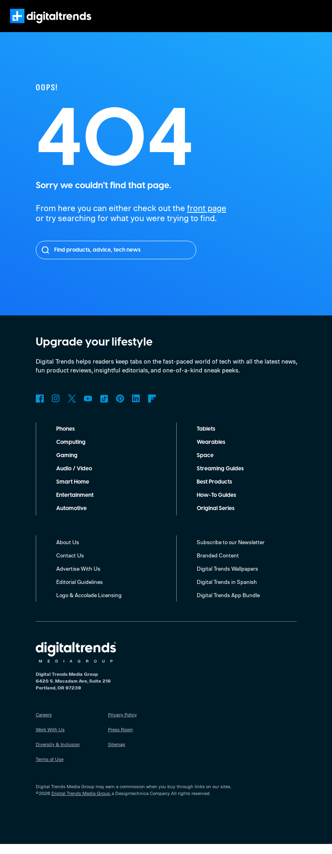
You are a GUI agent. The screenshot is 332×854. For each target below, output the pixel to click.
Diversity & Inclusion (57, 754)
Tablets (206, 439)
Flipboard (152, 409)
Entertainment (75, 505)
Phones (66, 439)
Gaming (66, 465)
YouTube (88, 409)
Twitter (72, 409)
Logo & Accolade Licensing (90, 605)
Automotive (71, 518)
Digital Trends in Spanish (228, 591)
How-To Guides (217, 505)
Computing (71, 452)
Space (205, 465)
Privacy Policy (123, 724)
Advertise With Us (78, 578)
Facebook (40, 409)
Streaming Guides (221, 479)
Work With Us (50, 739)
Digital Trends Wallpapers (229, 578)
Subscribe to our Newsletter (231, 552)
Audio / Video (74, 479)
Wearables (211, 452)
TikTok (104, 409)
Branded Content (218, 565)
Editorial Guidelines (80, 591)
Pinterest (120, 409)
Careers (44, 724)
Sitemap (117, 754)
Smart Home (72, 492)
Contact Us (70, 565)
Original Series (216, 518)
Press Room (121, 739)
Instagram (56, 409)
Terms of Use (50, 769)
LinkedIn (136, 409)
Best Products (216, 492)
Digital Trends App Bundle (229, 605)
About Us (67, 552)
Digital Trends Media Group (80, 803)
